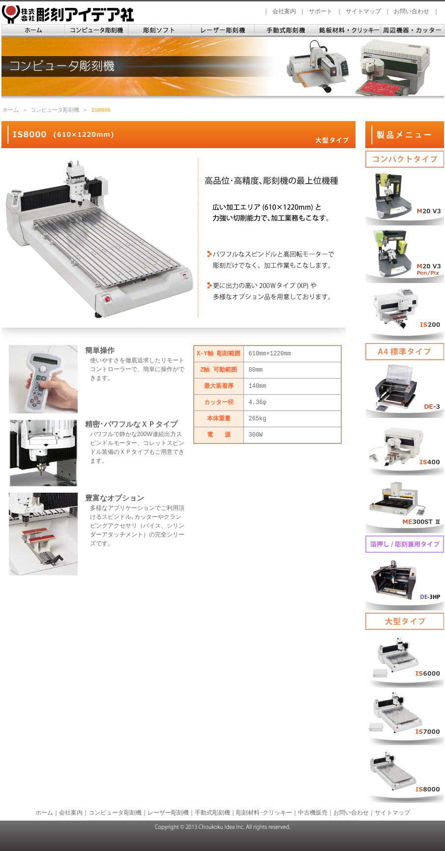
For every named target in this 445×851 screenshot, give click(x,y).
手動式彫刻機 (212, 813)
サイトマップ (363, 11)
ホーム (10, 110)
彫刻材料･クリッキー (264, 813)
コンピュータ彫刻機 (54, 110)
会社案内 (284, 11)
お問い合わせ (411, 11)
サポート (320, 11)
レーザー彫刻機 (168, 813)
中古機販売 (312, 813)
